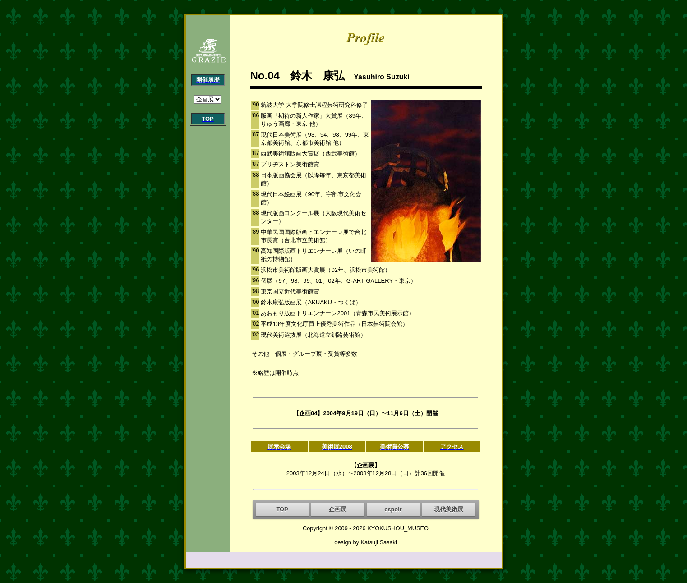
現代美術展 (448, 509)
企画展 (337, 509)
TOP (282, 509)
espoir (392, 509)
